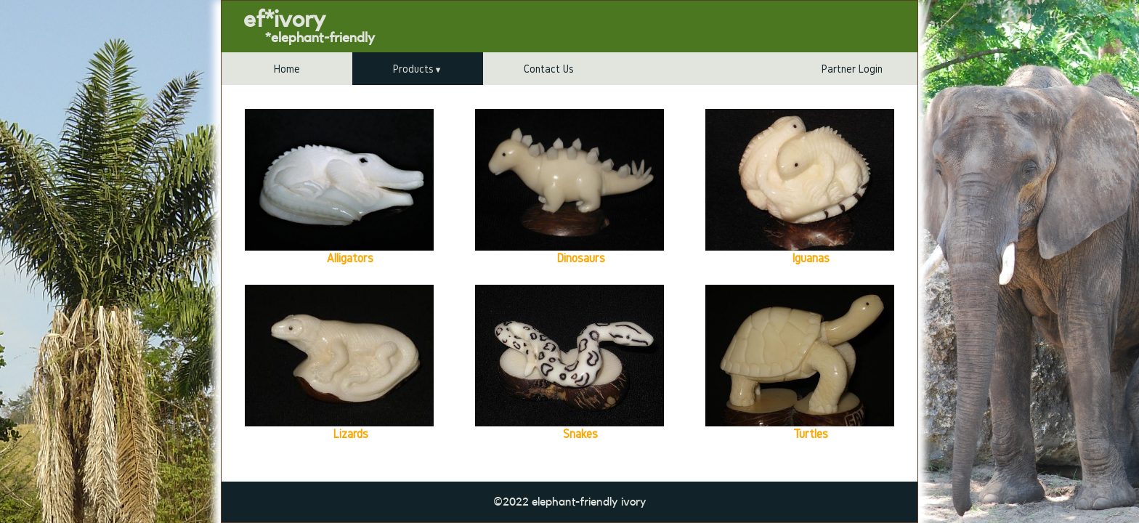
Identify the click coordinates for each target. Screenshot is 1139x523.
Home (287, 68)
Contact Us (549, 68)
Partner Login (852, 68)
